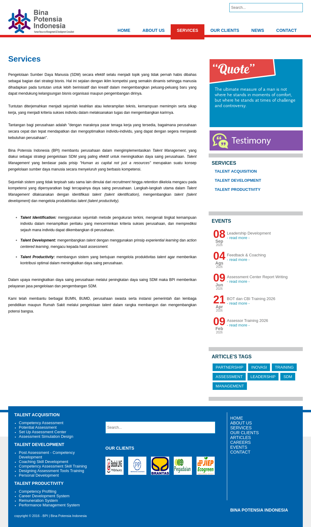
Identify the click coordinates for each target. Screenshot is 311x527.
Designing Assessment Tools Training (51, 470)
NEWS (257, 30)
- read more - (238, 237)
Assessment (229, 376)
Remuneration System (38, 500)
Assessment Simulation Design (46, 436)
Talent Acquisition (236, 171)
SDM (287, 376)
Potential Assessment (37, 427)
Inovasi (259, 367)
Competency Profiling (37, 491)
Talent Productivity (238, 189)
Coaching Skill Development (43, 461)
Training (284, 367)
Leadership (263, 376)
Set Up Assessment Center (42, 432)
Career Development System (44, 496)
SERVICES (187, 30)
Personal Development (39, 475)
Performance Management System (49, 505)
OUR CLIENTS (224, 30)
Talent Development (238, 180)
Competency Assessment (41, 423)
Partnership (229, 367)
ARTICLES (240, 437)
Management (230, 386)
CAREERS (240, 442)
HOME (124, 30)
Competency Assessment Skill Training (53, 466)
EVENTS (238, 447)
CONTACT (286, 30)
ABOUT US (153, 30)
